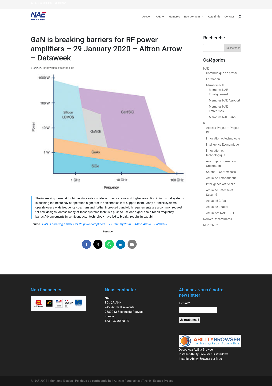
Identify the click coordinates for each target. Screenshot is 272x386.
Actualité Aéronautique (221, 178)
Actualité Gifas (216, 201)
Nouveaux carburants (217, 219)
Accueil (146, 16)
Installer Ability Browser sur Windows (203, 354)
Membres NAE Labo (222, 117)
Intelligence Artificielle (220, 184)
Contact (229, 16)
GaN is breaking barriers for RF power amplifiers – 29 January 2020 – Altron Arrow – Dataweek (104, 224)
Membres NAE (215, 85)
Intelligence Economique (222, 144)
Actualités (214, 16)
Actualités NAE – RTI (220, 213)
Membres (174, 16)
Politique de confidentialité (93, 381)
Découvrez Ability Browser (196, 349)
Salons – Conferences (221, 172)
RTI (205, 123)
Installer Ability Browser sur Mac (200, 359)
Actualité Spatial (217, 207)
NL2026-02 (210, 225)
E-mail (184, 303)
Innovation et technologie (59, 67)
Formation (213, 79)
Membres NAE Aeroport (224, 100)
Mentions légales (61, 381)
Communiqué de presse (222, 73)
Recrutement (192, 16)
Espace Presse (163, 381)
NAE (158, 16)
